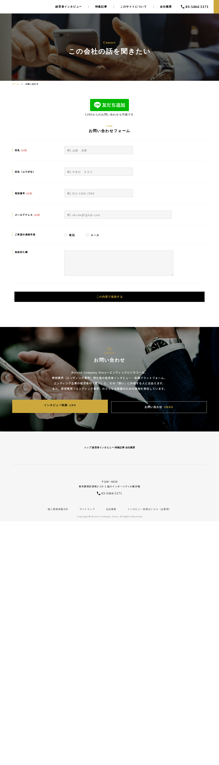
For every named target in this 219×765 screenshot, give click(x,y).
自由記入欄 (21, 252)
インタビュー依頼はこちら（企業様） (149, 504)
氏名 (17, 150)
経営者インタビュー (68, 6)
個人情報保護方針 (58, 504)
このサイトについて (133, 6)
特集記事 (101, 6)
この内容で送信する (109, 298)
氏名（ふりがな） (25, 171)
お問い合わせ (139, 404)
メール (95, 235)
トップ (52, 441)
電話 (72, 235)
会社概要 (166, 6)
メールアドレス (24, 214)
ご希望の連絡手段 (25, 234)
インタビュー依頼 (80, 404)
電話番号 (20, 193)
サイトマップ (87, 504)
